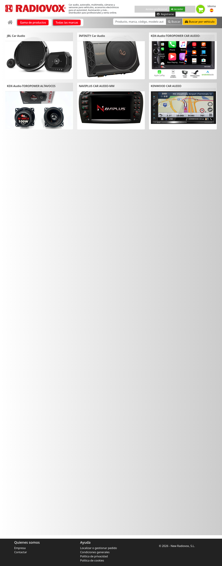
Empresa (20, 548)
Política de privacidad (94, 556)
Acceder (177, 9)
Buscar (174, 22)
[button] (211, 10)
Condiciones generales (95, 552)
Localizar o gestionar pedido (98, 548)
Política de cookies (92, 560)
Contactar (20, 552)
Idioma (211, 6)
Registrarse (165, 14)
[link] (10, 22)
